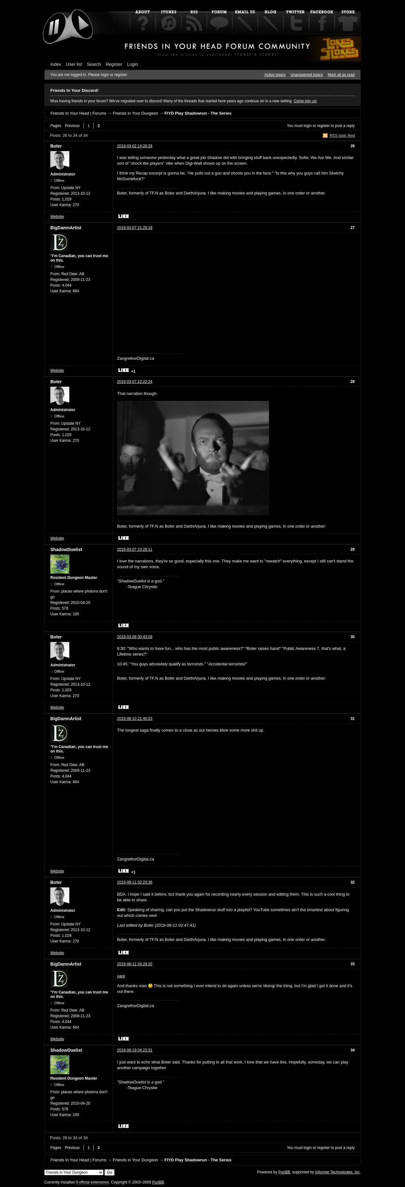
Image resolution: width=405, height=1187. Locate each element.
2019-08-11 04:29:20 (134, 964)
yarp (121, 976)
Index (55, 64)
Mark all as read (341, 75)
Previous (72, 126)
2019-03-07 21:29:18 (134, 227)
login (308, 126)
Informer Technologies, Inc (337, 1172)
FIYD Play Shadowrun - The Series (198, 113)
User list (74, 64)
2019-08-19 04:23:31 (134, 1050)
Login (132, 64)
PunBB (284, 1172)
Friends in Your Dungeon (135, 113)
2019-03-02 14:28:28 (134, 146)
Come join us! (305, 101)
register (323, 126)
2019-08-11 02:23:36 (134, 882)
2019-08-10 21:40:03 (134, 718)
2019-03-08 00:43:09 (134, 637)
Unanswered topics (306, 75)
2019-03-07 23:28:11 (134, 549)
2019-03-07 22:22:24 (134, 381)
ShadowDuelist (66, 549)
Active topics (275, 75)
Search (94, 64)
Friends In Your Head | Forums (78, 113)
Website (57, 216)
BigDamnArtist (65, 227)
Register (114, 64)
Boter (56, 146)
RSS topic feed (342, 135)
